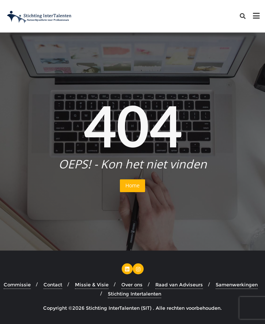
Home (132, 185)
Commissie (17, 284)
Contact (52, 284)
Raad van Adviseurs (179, 284)
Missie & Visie (92, 284)
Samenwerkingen (237, 284)
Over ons (132, 284)
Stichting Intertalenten (134, 294)
